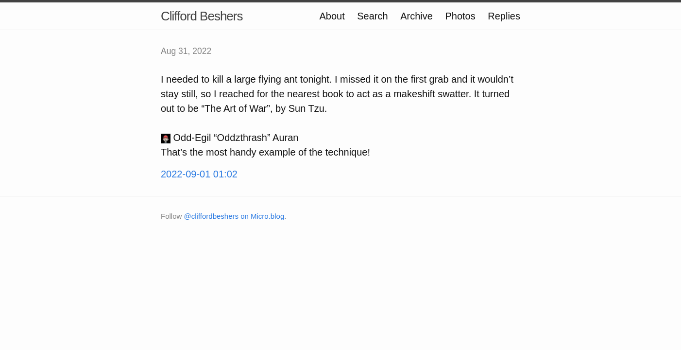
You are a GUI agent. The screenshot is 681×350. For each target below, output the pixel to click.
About (331, 16)
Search (372, 16)
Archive (416, 16)
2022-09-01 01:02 (199, 174)
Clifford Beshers (202, 16)
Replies (504, 16)
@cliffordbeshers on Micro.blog (234, 216)
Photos (460, 16)
